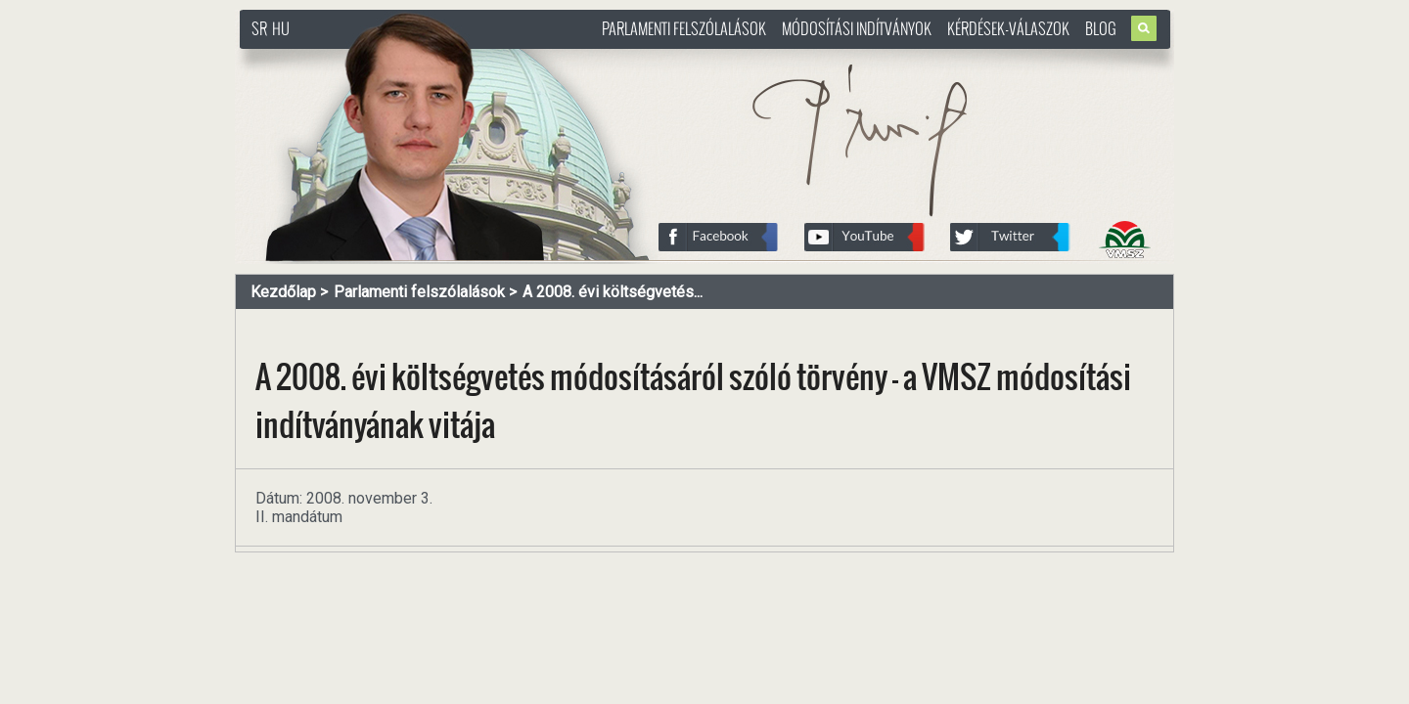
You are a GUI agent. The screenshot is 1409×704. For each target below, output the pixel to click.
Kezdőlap (283, 292)
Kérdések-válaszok (1008, 28)
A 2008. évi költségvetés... (613, 292)
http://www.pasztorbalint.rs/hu (397, 58)
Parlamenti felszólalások (684, 28)
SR (259, 28)
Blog (1100, 28)
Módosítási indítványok (857, 28)
